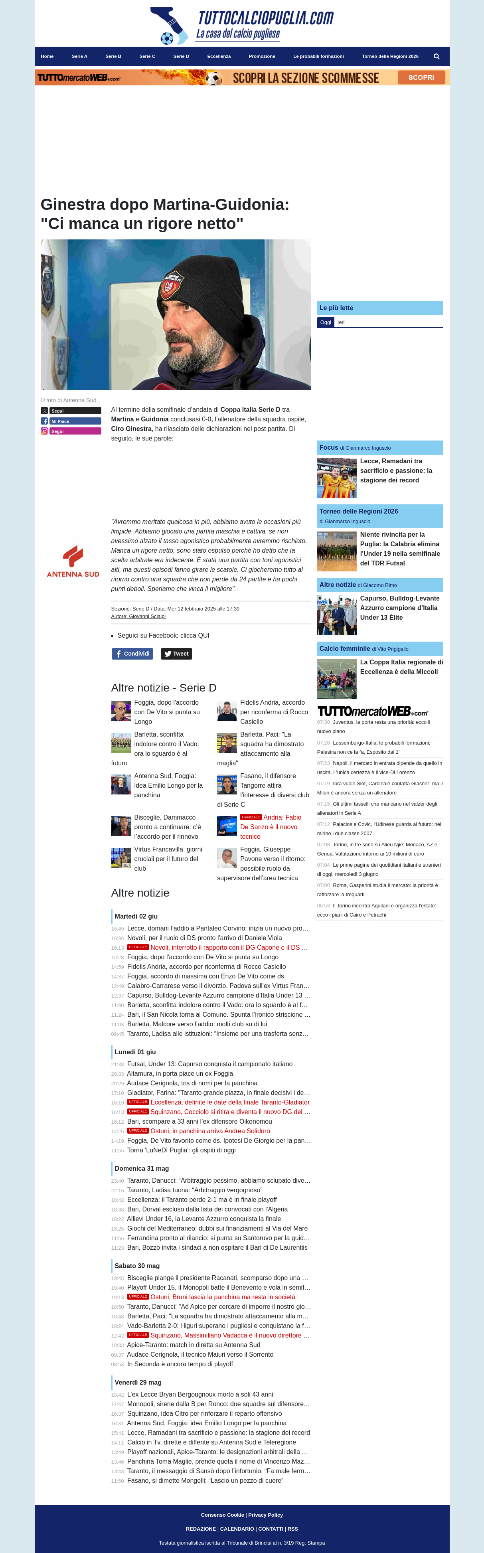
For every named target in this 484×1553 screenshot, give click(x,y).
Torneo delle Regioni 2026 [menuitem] (390, 56)
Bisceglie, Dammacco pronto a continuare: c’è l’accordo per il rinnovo (167, 827)
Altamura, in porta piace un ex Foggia (180, 1073)
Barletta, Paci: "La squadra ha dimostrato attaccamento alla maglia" (222, 1316)
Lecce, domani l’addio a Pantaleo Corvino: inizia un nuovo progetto (221, 928)
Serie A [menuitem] (79, 56)
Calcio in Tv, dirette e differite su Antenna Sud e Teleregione (211, 1442)
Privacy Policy (265, 1515)
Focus (329, 447)
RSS (293, 1529)
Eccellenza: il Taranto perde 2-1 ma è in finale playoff (202, 1199)
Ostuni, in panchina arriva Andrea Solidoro (198, 1131)
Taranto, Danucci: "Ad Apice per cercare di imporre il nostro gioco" (220, 1306)
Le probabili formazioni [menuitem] (318, 56)
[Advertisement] (380, 244)
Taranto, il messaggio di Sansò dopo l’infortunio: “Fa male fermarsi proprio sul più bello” (250, 1471)
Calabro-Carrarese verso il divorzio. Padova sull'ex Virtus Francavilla (224, 985)
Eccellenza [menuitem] (219, 56)
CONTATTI (271, 1529)
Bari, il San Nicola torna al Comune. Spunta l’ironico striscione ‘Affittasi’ (227, 1014)
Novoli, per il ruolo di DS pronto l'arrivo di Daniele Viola (204, 938)
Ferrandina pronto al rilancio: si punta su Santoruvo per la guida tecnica (228, 1238)
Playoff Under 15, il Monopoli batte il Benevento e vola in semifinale (222, 1287)
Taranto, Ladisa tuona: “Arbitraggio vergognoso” (195, 1190)
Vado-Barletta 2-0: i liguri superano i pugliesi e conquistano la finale (222, 1325)
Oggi (325, 322)
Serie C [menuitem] (148, 56)
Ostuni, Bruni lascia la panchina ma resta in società (211, 1297)
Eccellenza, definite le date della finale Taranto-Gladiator (218, 1102)
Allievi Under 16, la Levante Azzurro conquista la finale (204, 1218)
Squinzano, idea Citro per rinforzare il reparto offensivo (204, 1413)
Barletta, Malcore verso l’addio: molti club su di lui (197, 1024)
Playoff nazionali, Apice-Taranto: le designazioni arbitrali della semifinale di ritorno (242, 1451)
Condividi (132, 654)
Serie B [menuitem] (113, 56)
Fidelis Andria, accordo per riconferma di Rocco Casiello (274, 712)
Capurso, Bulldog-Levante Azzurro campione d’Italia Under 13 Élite (221, 995)
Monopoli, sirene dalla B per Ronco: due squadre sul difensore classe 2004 (233, 1404)
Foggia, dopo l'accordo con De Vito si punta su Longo (167, 712)
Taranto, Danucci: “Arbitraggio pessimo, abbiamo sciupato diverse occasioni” (235, 1180)
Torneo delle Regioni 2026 (359, 511)
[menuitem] (436, 56)
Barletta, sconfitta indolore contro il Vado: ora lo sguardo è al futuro (221, 1005)
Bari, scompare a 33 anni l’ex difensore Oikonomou (199, 1121)
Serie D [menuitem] (182, 56)
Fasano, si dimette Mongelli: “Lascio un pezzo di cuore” (205, 1480)
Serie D (141, 609)
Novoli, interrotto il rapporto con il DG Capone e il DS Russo (223, 947)
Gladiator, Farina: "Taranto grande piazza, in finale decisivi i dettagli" (223, 1092)
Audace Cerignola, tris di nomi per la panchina (192, 1083)
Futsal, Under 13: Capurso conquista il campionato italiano (209, 1064)
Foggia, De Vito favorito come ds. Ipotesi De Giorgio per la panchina (223, 1140)
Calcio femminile (345, 648)
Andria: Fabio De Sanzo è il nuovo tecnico (270, 827)
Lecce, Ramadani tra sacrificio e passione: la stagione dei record (218, 1432)
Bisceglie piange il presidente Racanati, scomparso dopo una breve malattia (234, 1277)
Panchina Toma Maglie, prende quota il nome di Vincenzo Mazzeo (220, 1461)
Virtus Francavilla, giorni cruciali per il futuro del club (168, 859)
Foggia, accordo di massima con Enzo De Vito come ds (205, 976)
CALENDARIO (237, 1529)
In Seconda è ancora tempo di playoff (180, 1364)
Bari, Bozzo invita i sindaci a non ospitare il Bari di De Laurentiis (217, 1247)
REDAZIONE (201, 1529)
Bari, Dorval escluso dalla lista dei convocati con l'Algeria (207, 1209)
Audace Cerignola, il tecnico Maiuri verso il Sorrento (200, 1354)
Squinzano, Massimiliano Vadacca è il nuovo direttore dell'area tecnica (238, 1335)
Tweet (176, 654)
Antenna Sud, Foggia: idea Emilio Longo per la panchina (168, 785)
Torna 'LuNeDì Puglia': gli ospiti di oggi (181, 1150)
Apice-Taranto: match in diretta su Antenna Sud (193, 1345)
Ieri (341, 322)
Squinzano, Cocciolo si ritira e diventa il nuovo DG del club (221, 1111)
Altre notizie (338, 584)
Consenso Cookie (222, 1515)
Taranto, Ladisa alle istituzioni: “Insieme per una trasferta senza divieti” (226, 1033)
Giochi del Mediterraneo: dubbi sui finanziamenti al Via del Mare (217, 1228)
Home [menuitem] (47, 56)
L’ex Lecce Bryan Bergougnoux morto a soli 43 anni (200, 1394)
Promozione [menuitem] (262, 56)
